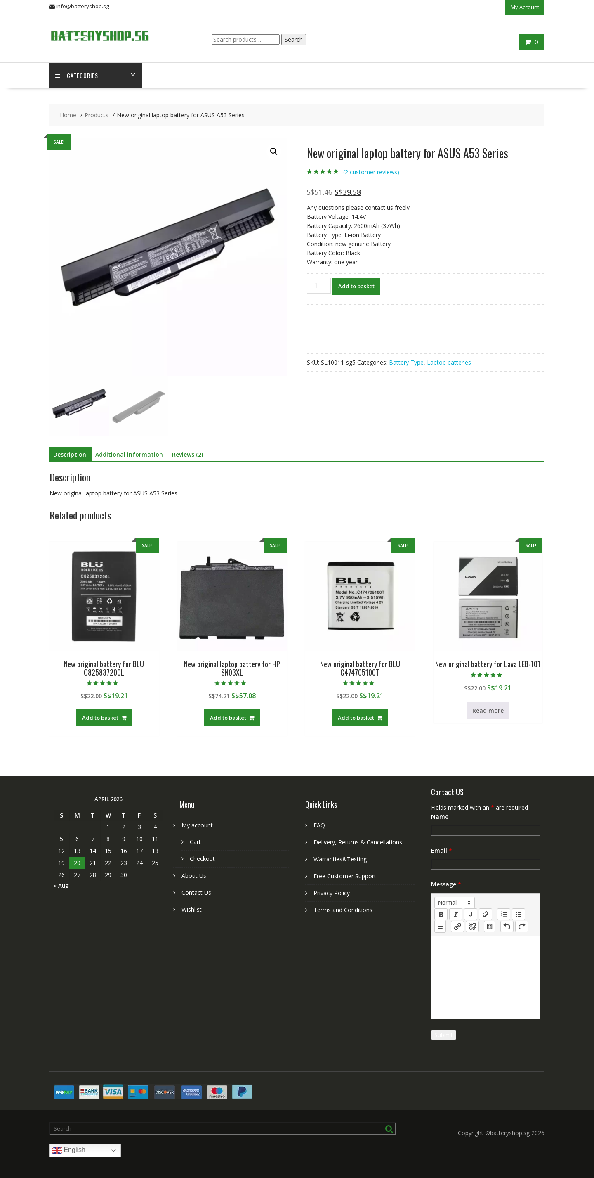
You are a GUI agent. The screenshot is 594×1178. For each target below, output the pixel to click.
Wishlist (192, 909)
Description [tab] (69, 454)
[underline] (470, 914)
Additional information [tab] (129, 454)
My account (197, 825)
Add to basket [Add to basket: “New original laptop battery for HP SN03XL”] (228, 717)
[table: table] (489, 926)
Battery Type (406, 362)
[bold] (441, 914)
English (68, 1150)
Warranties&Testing (340, 859)
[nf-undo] (507, 926)
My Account (525, 7)
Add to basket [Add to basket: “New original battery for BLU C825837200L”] (100, 717)
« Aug (61, 885)
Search (294, 39)
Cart (195, 842)
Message (446, 884)
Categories (77, 75)
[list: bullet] (518, 914)
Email (441, 850)
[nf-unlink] (472, 926)
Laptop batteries (449, 362)
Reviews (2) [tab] (187, 454)
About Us (194, 875)
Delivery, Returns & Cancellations (358, 842)
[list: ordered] (503, 914)
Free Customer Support (345, 876)
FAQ (319, 825)
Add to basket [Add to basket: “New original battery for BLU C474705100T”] (356, 717)
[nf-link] (457, 926)
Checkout (202, 859)
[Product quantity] (319, 285)
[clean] (485, 914)
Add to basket (356, 285)
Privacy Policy (332, 893)
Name (439, 816)
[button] (273, 151)
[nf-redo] (521, 926)
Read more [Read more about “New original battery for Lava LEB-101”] (488, 710)
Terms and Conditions (343, 910)
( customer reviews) (371, 172)
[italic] (455, 914)
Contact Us (196, 892)
